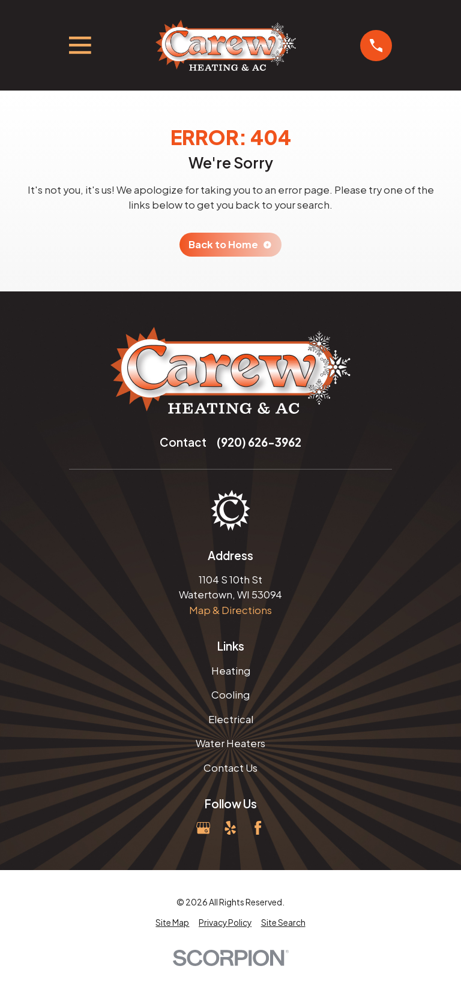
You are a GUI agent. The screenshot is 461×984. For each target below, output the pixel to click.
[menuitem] (172, 923)
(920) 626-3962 (259, 442)
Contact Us (230, 768)
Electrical (230, 719)
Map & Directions (230, 610)
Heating (230, 670)
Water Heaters (230, 743)
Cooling (230, 694)
